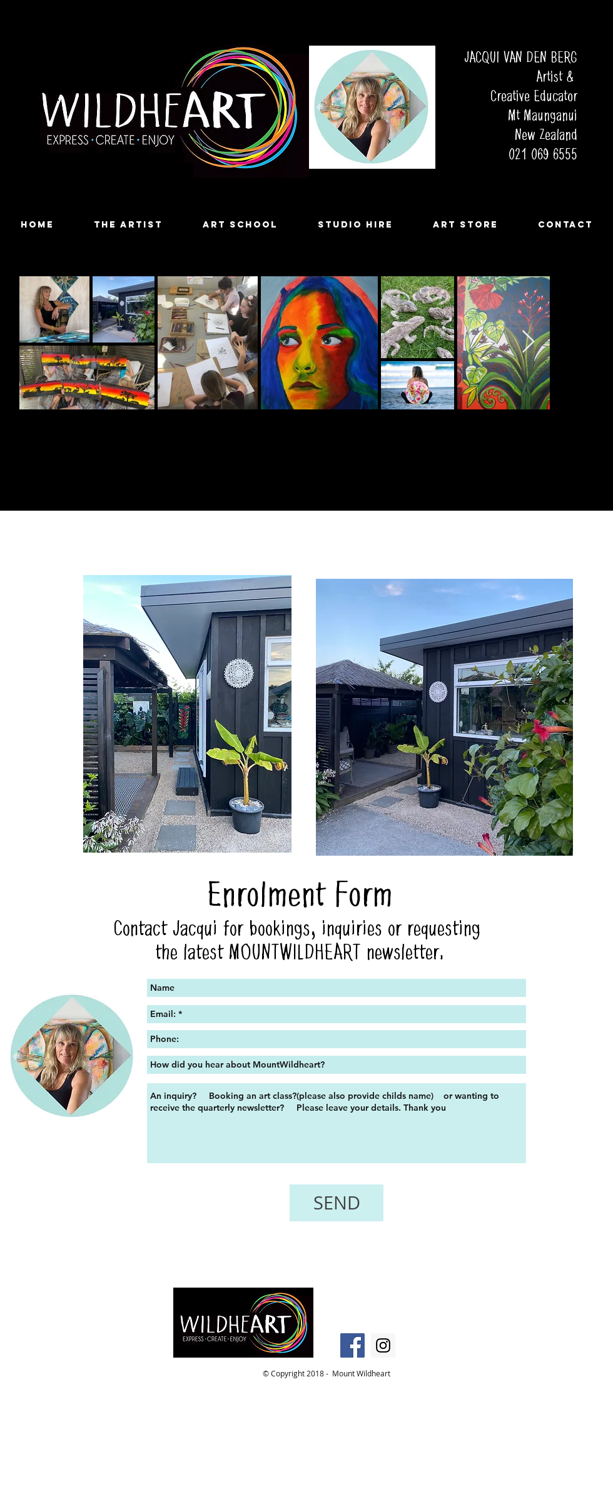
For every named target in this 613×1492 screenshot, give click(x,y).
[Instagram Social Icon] (383, 1345)
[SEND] (336, 1202)
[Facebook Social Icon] (352, 1345)
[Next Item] (528, 342)
